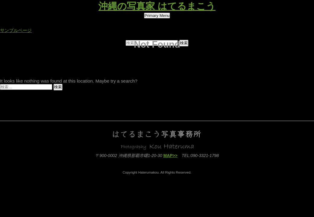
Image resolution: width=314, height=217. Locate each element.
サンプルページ (16, 30)
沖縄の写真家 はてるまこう (157, 6)
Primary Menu (157, 15)
